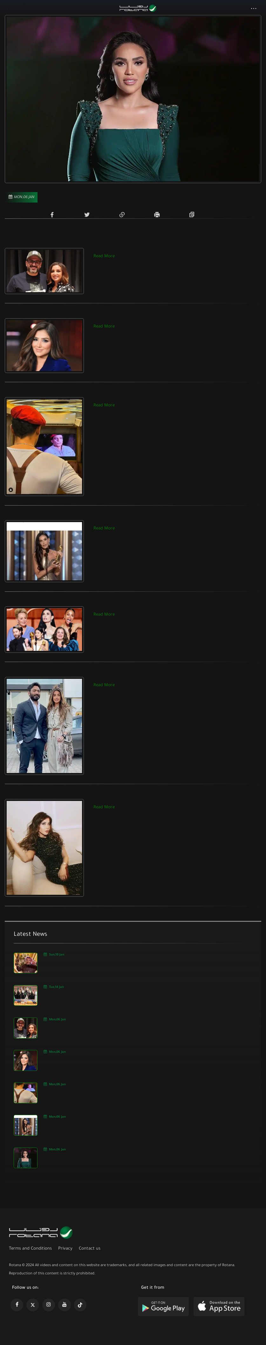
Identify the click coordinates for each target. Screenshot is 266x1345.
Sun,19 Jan (54, 954)
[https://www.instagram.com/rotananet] (48, 1305)
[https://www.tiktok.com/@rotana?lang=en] (80, 1305)
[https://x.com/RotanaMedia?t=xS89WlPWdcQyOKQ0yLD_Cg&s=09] (32, 1305)
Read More (104, 256)
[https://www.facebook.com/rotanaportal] (16, 1305)
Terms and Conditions (30, 1248)
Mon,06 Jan (55, 1019)
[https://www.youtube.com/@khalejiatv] (64, 1305)
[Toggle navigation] (17, 9)
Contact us (89, 1248)
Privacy (65, 1248)
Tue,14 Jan (54, 987)
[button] (253, 9)
